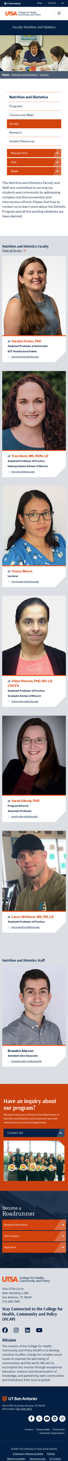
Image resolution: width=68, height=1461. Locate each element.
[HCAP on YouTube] (39, 1331)
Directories (59, 1429)
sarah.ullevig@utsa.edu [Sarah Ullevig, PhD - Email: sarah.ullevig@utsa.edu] (24, 816)
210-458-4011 (24, 1409)
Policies (51, 1453)
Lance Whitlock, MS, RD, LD (32, 917)
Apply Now (34, 1247)
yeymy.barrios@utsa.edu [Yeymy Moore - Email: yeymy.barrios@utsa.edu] (25, 581)
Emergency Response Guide (28, 1453)
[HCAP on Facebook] (5, 1331)
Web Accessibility (16, 1458)
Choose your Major (21, 115)
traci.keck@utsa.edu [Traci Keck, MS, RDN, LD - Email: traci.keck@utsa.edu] (23, 471)
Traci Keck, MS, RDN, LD (29, 456)
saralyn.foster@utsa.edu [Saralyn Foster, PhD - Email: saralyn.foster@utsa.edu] (25, 356)
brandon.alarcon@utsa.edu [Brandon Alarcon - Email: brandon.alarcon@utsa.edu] (26, 1061)
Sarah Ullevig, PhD (25, 801)
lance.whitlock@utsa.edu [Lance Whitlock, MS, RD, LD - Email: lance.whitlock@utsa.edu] (25, 927)
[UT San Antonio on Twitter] (39, 1418)
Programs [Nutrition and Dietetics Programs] (15, 106)
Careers (29, 1429)
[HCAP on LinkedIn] (28, 1331)
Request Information (34, 1224)
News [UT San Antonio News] (39, 3)
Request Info (35, 153)
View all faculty (14, 250)
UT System (55, 1458)
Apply (35, 171)
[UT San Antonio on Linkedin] (54, 1418)
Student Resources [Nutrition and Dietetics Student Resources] (21, 141)
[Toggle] (59, 13)
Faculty (44, 74)
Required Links (37, 1458)
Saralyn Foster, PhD (26, 341)
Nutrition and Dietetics (25, 74)
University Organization (52, 1433)
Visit (35, 162)
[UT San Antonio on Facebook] (31, 1418)
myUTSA (52, 3)
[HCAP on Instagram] (16, 1331)
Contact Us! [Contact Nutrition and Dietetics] (34, 1133)
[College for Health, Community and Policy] (23, 13)
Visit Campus (34, 1236)
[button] (62, 3)
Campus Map (43, 1429)
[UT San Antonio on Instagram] (62, 1418)
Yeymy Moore (22, 571)
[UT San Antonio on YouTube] (47, 1418)
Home (5, 74)
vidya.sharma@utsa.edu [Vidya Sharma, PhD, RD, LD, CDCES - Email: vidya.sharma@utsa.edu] (24, 701)
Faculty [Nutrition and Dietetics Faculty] (14, 123)
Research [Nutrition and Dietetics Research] (15, 132)
